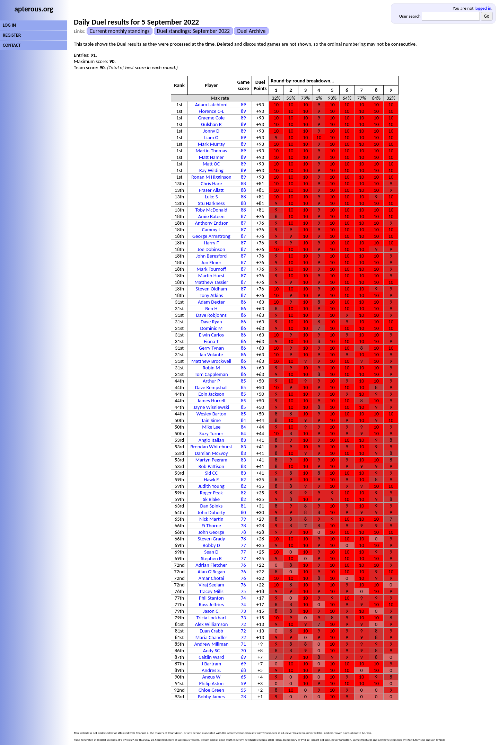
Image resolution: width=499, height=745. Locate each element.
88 (243, 183)
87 (243, 216)
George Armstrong (211, 236)
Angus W (211, 677)
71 (243, 644)
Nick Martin (211, 519)
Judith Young (211, 486)
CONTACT (11, 45)
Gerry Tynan (211, 348)
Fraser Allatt (211, 190)
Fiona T (211, 341)
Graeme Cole (211, 118)
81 (243, 506)
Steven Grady (211, 539)
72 (243, 624)
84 (243, 420)
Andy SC (211, 650)
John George (211, 532)
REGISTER (12, 35)
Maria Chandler (211, 637)
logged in (483, 8)
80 (243, 512)
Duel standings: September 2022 (193, 31)
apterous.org (34, 9)
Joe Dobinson (211, 249)
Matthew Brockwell (211, 361)
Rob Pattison (211, 466)
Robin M (211, 368)
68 (243, 670)
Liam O (211, 137)
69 (243, 657)
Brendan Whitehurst (212, 446)
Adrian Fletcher (211, 565)
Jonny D (211, 131)
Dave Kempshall (211, 387)
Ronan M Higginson (211, 177)
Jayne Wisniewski (211, 407)
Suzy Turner (211, 433)
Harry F (211, 243)
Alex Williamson (211, 624)
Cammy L (211, 229)
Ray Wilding (211, 170)
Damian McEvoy (211, 453)
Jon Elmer (211, 262)
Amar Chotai (211, 578)
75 (243, 591)
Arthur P (211, 381)
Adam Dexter (211, 302)
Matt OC (211, 164)
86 (243, 302)
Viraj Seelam (211, 585)
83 (243, 440)
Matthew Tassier (211, 282)
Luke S (211, 197)
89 (243, 104)
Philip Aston (211, 683)
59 (243, 683)
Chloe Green (211, 690)
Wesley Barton (211, 414)
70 (243, 650)
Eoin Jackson (212, 394)
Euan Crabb (211, 631)
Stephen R (211, 558)
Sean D (211, 552)
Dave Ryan (211, 321)
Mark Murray (211, 144)
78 (243, 525)
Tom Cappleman (211, 374)
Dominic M (211, 328)
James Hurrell (212, 400)
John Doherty (211, 512)
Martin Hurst (211, 275)
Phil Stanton (211, 598)
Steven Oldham (211, 289)
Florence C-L (211, 111)
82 (243, 479)
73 (243, 611)
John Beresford (211, 256)
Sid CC (211, 473)
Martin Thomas (211, 150)
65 (243, 677)
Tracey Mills (211, 591)
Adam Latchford (211, 104)
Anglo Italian (211, 440)
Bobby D (211, 545)
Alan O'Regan (211, 571)
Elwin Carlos (211, 335)
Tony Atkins (211, 295)
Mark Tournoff (211, 269)
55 (243, 690)
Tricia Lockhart (211, 617)
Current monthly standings (119, 31)
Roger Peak (211, 493)
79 (243, 519)
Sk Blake (211, 499)
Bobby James (211, 696)
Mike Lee (211, 427)
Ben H (211, 308)
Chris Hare (211, 183)
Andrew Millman (211, 644)
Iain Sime (211, 420)
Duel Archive (251, 31)
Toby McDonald (211, 210)
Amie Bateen (211, 216)
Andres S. (211, 670)
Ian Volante (211, 354)
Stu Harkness (211, 203)
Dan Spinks (211, 506)
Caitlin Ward (211, 657)
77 (243, 545)
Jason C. (211, 611)
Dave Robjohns (211, 315)
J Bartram (211, 664)
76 (243, 565)
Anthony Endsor (211, 223)
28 (243, 696)
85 (243, 381)
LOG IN (9, 25)
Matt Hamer (211, 157)
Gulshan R (211, 124)
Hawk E (211, 479)
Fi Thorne (211, 525)
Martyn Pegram (211, 460)
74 (243, 598)
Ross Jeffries (211, 604)
